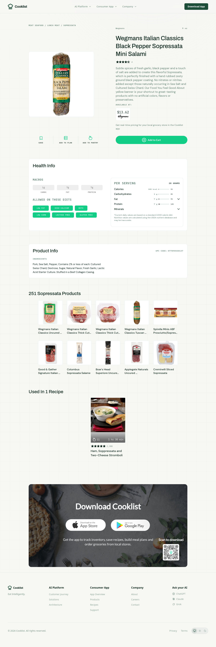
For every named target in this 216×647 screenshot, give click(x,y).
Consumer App (107, 6)
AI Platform (83, 6)
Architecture (55, 604)
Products (94, 599)
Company (129, 6)
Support (94, 609)
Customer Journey (58, 594)
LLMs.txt (160, 630)
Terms (184, 630)
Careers (135, 599)
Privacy (173, 630)
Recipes (94, 604)
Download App (196, 6)
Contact (135, 604)
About (134, 594)
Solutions (54, 599)
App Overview (97, 594)
